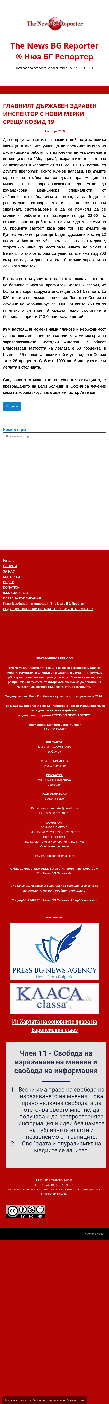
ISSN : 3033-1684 (15, 593)
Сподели (12, 406)
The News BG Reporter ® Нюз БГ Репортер (54, 51)
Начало (8, 560)
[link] (54, 24)
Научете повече (56, 1400)
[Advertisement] (38, 504)
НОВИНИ (10, 566)
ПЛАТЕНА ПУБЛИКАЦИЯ (22, 598)
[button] (54, 629)
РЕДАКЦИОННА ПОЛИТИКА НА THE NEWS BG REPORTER (48, 609)
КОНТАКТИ (11, 577)
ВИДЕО (8, 582)
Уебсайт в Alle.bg (94, 1234)
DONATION (11, 587)
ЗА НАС (9, 571)
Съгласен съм (75, 1400)
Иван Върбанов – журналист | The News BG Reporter (44, 603)
